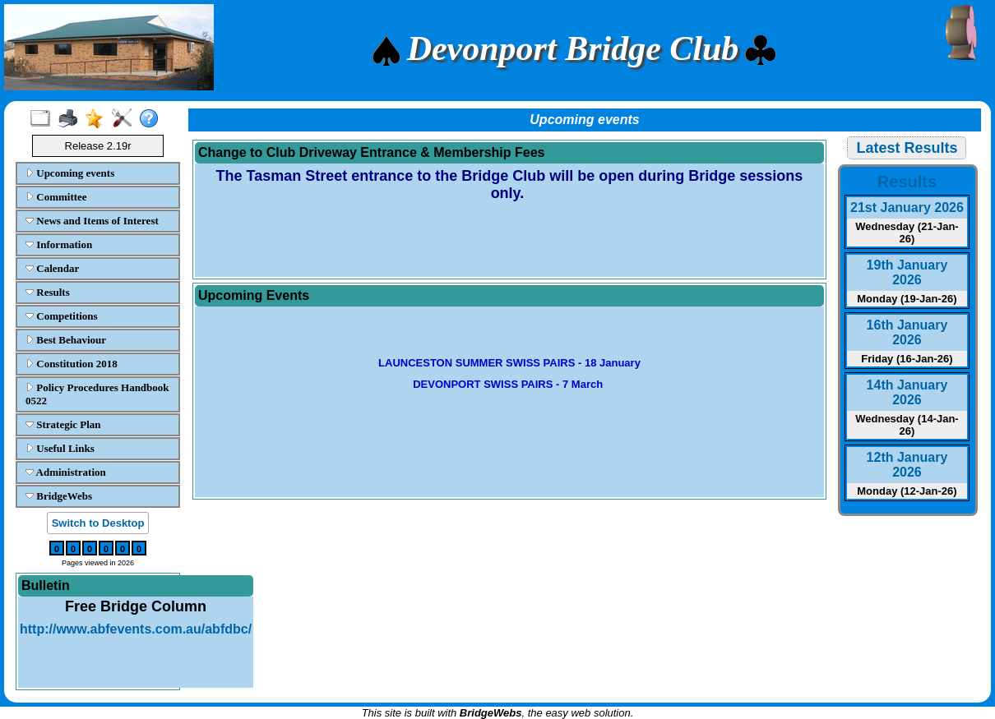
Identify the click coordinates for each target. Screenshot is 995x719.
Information (58, 244)
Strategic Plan (63, 424)
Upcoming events (69, 173)
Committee (56, 197)
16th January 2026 (907, 332)
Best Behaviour (65, 340)
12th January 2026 (907, 464)
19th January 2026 (907, 272)
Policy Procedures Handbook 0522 (97, 394)
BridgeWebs (58, 496)
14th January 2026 (907, 392)
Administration (65, 472)
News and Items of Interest (92, 220)
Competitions (61, 316)
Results (47, 292)
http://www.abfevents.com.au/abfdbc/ (136, 629)
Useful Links (60, 448)
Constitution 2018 (71, 363)
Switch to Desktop (98, 523)
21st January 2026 (907, 207)
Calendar (52, 268)
